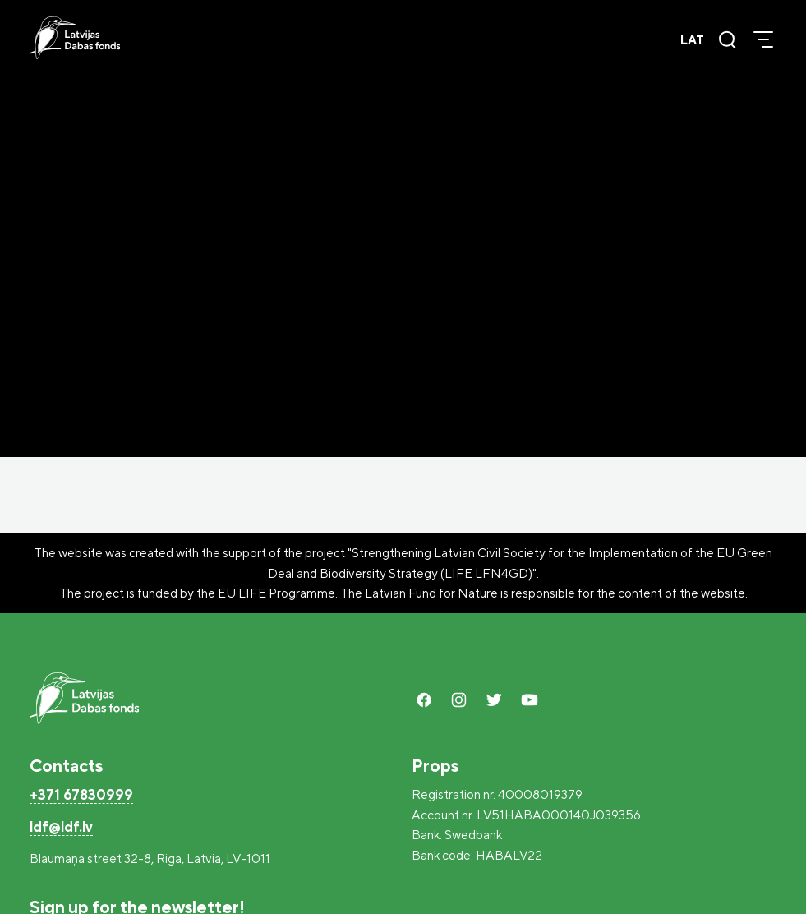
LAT (692, 39)
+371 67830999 (81, 794)
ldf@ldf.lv (61, 826)
